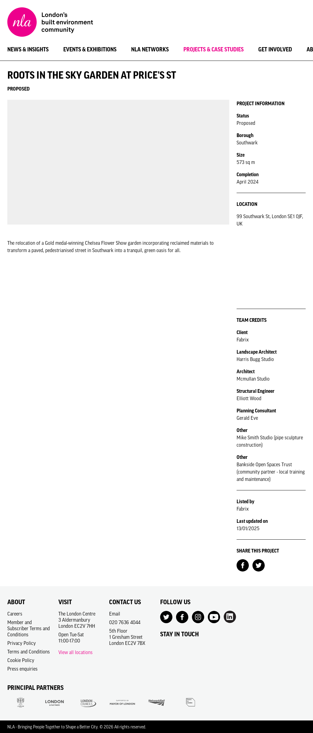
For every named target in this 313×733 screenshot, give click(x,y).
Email (114, 613)
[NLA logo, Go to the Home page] (50, 23)
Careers (14, 613)
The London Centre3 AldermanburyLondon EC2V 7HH (76, 620)
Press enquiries (22, 669)
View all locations (75, 652)
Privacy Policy (21, 643)
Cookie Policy (20, 660)
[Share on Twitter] (258, 564)
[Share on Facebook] (243, 564)
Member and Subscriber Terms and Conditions (28, 628)
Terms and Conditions (28, 651)
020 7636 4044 (124, 622)
